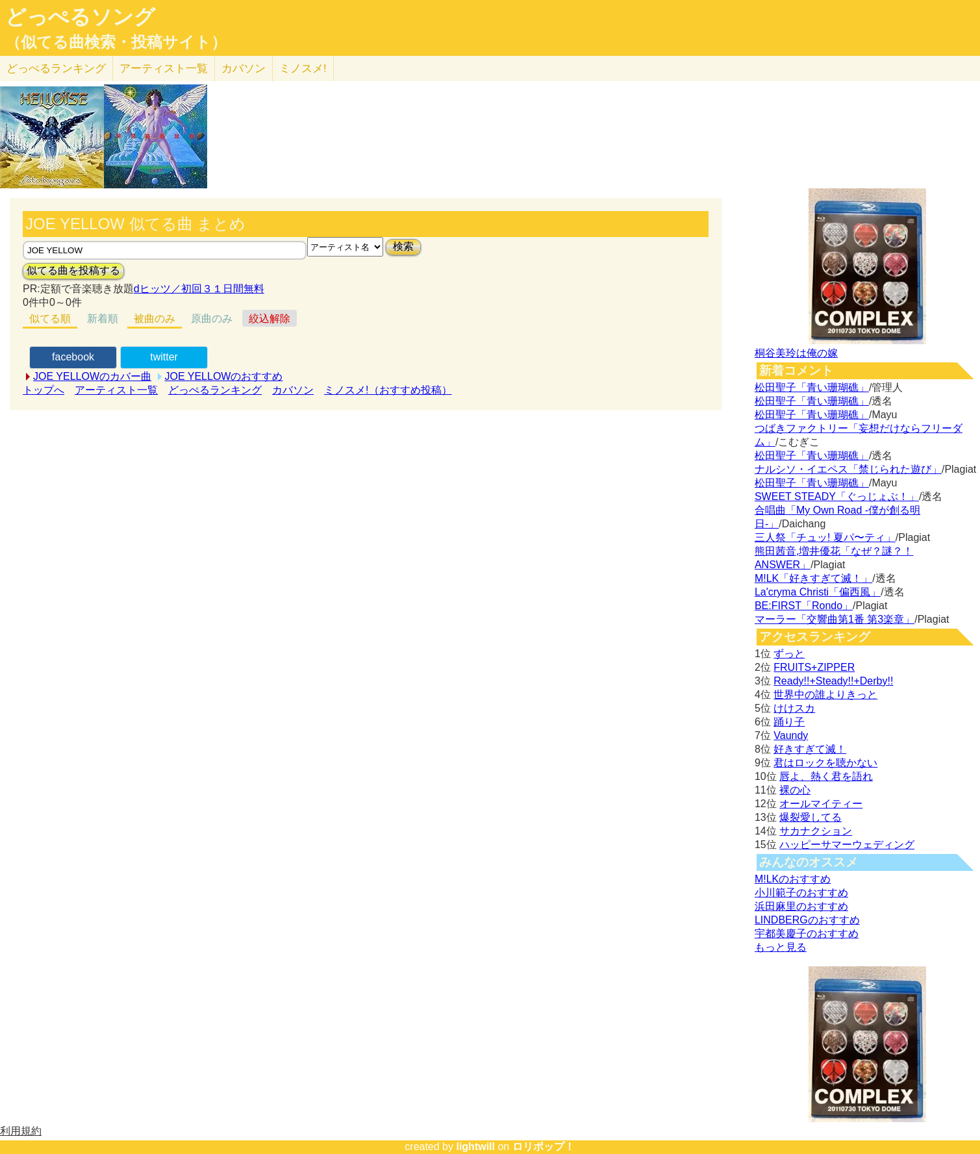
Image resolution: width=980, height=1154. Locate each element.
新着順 (102, 318)
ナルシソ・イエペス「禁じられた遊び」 (848, 469)
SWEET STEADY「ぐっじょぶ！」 (837, 496)
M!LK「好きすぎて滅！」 (813, 578)
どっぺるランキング (215, 389)
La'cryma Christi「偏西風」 (818, 591)
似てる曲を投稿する (73, 270)
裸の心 (794, 790)
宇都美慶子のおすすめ (807, 933)
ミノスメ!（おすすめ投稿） (387, 389)
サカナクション (815, 830)
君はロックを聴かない (825, 762)
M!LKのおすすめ (793, 878)
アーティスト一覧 (116, 389)
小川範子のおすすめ (801, 892)
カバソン (243, 68)
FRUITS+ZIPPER (814, 667)
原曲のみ (211, 318)
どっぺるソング (80, 17)
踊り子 (789, 721)
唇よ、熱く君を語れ (826, 776)
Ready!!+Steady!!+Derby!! (833, 680)
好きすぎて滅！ (809, 749)
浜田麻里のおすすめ (801, 906)
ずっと (789, 653)
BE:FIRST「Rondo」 (804, 605)
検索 (403, 246)
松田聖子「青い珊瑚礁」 (812, 387)
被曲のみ (154, 318)
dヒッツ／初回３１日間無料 (199, 288)
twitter (164, 356)
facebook (73, 356)
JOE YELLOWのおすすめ (224, 376)
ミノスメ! (303, 68)
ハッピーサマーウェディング (846, 844)
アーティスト (163, 68)
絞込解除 (269, 318)
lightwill (475, 1146)
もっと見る (781, 947)
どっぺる (56, 68)
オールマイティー (820, 803)
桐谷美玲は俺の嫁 (796, 352)
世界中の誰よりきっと (825, 694)
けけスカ (794, 708)
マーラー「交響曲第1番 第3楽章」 (834, 619)
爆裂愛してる (810, 817)
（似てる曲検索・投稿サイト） (116, 42)
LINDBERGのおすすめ (807, 919)
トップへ (43, 389)
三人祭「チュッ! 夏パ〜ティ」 (825, 537)
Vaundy (790, 735)
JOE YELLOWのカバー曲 (92, 376)
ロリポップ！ (543, 1146)
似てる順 (50, 318)
